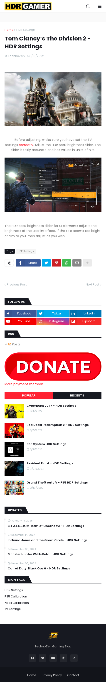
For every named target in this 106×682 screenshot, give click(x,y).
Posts (14, 344)
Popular (29, 395)
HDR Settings (25, 30)
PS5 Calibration (16, 596)
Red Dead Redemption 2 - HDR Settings (58, 425)
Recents (77, 395)
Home (9, 30)
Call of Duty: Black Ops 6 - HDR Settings (39, 568)
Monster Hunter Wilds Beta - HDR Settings (40, 554)
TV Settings (13, 609)
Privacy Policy (52, 675)
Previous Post (17, 284)
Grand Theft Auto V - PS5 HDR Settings (57, 483)
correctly (26, 145)
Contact (73, 675)
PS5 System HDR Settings (46, 444)
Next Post (92, 284)
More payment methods (24, 384)
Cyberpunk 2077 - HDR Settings (51, 406)
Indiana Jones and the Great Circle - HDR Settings (47, 540)
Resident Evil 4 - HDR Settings (50, 463)
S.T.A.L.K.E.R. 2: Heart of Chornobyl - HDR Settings (46, 526)
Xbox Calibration (17, 603)
